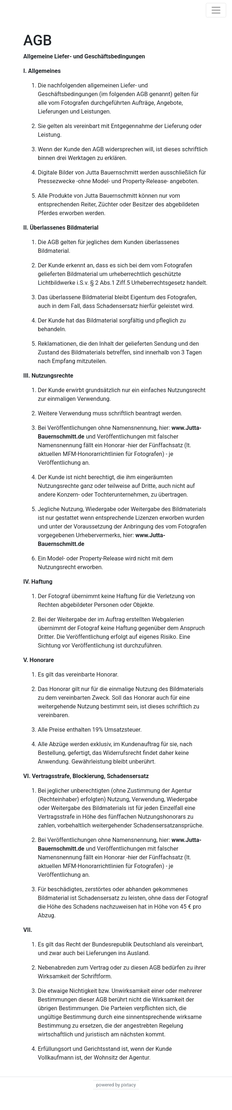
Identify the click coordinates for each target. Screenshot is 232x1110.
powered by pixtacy (116, 1085)
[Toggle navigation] (216, 10)
